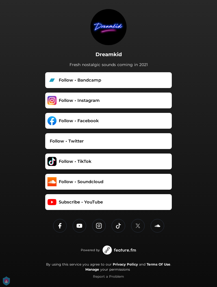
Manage (92, 269)
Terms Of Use (158, 264)
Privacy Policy (125, 264)
